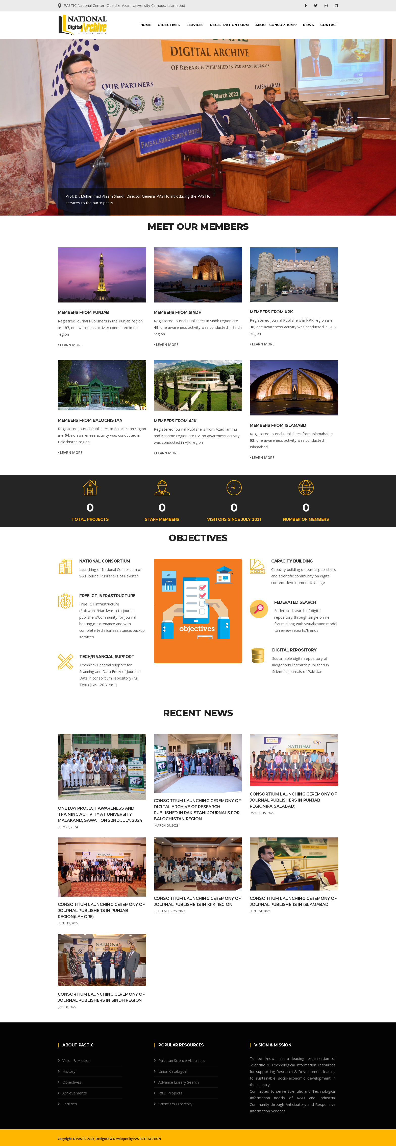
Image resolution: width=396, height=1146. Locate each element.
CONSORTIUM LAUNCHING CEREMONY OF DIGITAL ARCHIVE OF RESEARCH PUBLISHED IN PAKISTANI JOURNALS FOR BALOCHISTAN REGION (197, 809)
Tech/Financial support (106, 656)
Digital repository (294, 650)
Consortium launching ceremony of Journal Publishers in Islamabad (293, 901)
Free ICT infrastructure (107, 595)
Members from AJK (175, 420)
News (308, 25)
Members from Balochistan (90, 420)
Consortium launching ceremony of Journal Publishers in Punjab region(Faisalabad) (293, 800)
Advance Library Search (178, 1082)
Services (195, 25)
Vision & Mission (76, 1060)
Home (145, 25)
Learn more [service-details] (70, 344)
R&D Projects (170, 1092)
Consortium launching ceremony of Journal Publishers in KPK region (197, 901)
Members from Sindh (177, 312)
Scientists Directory (175, 1103)
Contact (329, 25)
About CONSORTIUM (275, 25)
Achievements (74, 1092)
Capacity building (292, 561)
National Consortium (104, 561)
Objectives (169, 25)
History (69, 1071)
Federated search (295, 602)
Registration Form (229, 25)
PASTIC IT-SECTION (147, 1139)
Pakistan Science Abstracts (181, 1060)
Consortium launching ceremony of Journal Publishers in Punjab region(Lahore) (101, 910)
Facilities (69, 1103)
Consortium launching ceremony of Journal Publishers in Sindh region (101, 997)
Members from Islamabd (278, 425)
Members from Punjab (83, 312)
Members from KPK (271, 312)
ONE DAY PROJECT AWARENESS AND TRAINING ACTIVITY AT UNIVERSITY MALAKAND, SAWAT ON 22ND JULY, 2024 (100, 814)
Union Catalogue (172, 1071)
